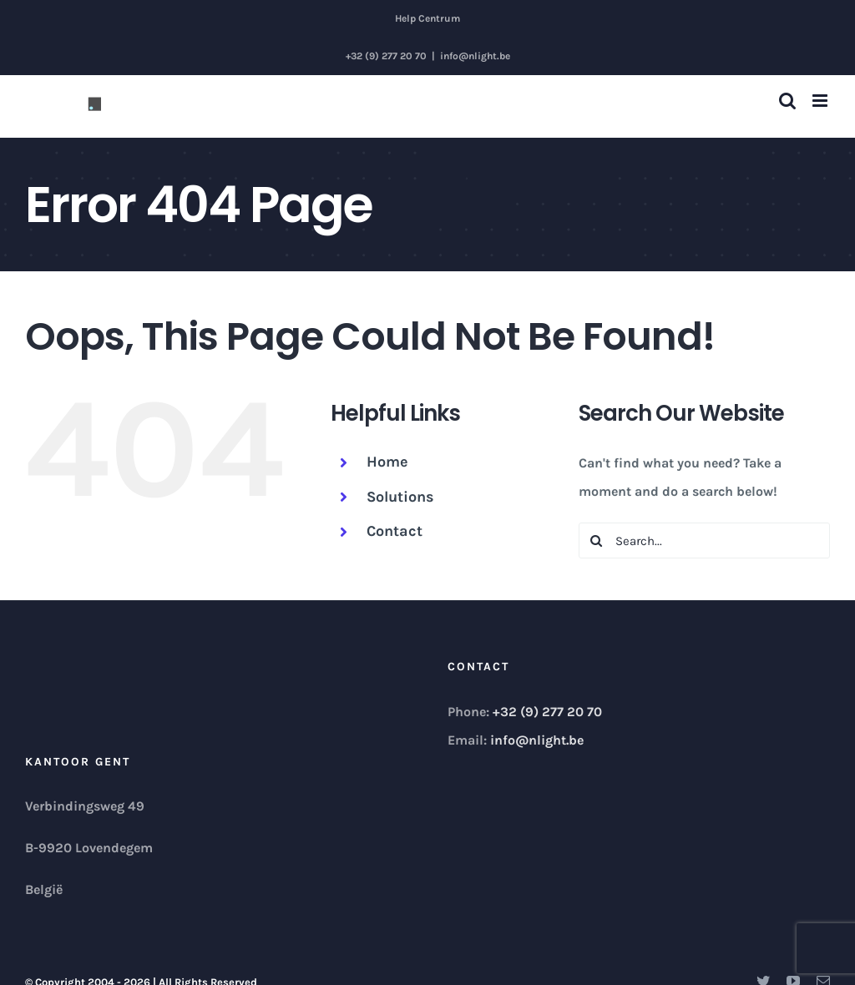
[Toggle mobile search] (787, 100)
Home (387, 461)
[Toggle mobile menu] (821, 100)
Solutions (400, 496)
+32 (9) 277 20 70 (547, 712)
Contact (394, 531)
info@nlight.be (475, 56)
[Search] (597, 540)
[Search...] (704, 540)
